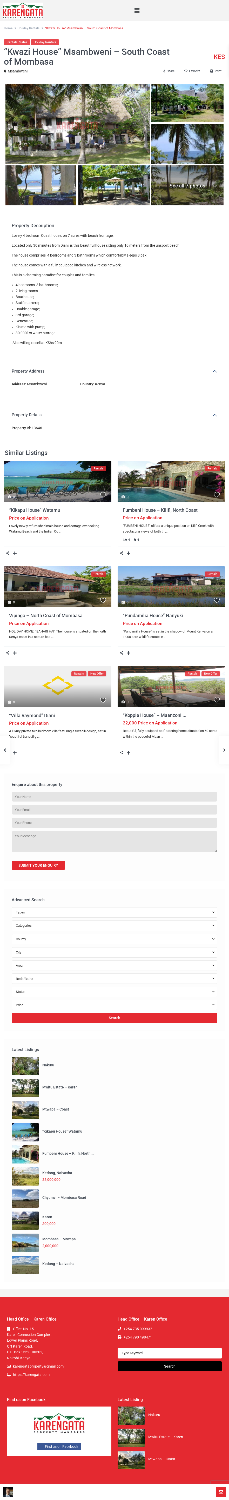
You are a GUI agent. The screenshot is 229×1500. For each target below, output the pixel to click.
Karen (47, 1217)
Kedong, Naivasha (57, 1173)
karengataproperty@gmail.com (38, 1366)
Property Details (27, 414)
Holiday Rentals (28, 28)
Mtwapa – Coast (55, 1109)
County (21, 939)
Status (20, 992)
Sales (23, 42)
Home (8, 28)
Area (19, 965)
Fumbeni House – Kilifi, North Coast (160, 510)
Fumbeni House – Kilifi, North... (68, 1153)
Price (19, 1005)
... (60, 531)
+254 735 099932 (138, 1329)
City (18, 952)
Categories (24, 925)
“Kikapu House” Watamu (34, 510)
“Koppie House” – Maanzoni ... (154, 715)
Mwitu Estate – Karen (60, 1087)
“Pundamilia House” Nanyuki (153, 615)
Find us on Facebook (59, 1446)
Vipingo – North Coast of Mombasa (46, 615)
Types (20, 912)
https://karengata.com (31, 1375)
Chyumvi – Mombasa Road (64, 1197)
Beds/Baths (24, 979)
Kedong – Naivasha (58, 1264)
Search (114, 1018)
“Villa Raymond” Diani (32, 715)
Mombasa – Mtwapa (59, 1239)
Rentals (12, 42)
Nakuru (48, 1065)
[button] (137, 11)
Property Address (28, 371)
